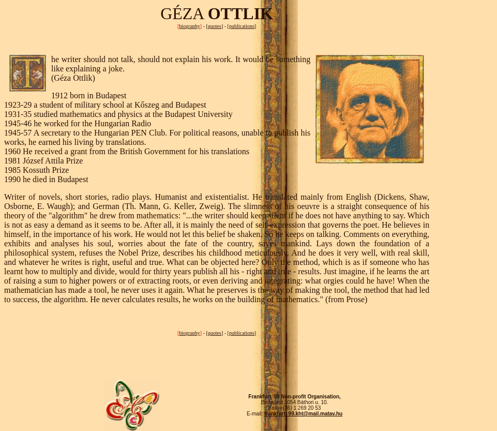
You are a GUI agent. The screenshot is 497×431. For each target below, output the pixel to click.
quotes (214, 26)
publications (241, 26)
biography (189, 26)
